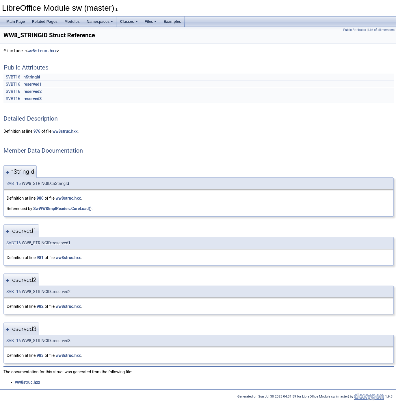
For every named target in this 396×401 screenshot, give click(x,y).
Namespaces (100, 21)
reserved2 (32, 91)
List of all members (381, 30)
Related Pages (44, 21)
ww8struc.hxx (42, 51)
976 (37, 131)
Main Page (15, 21)
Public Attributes (354, 30)
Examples (172, 21)
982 (40, 306)
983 (40, 355)
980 (40, 198)
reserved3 (32, 98)
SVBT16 (13, 77)
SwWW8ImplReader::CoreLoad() (62, 208)
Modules (72, 21)
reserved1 (32, 84)
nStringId (31, 77)
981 (40, 257)
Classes (128, 21)
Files (151, 21)
